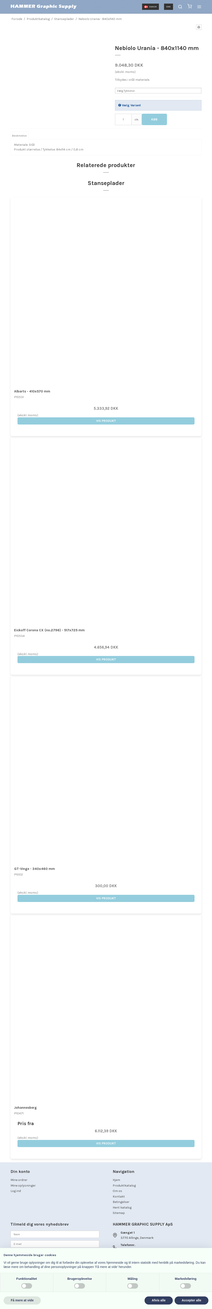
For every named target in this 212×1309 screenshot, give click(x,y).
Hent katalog (122, 1207)
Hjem (116, 1180)
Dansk (150, 6)
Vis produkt (106, 421)
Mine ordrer (19, 1180)
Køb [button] (154, 119)
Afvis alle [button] (158, 1300)
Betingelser (121, 1202)
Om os (117, 1191)
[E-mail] (55, 1244)
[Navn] (55, 1234)
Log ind (16, 1191)
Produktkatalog (124, 1185)
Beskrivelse (19, 135)
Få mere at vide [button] (22, 1300)
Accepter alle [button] (191, 1300)
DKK (168, 6)
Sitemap (119, 1213)
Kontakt (119, 1196)
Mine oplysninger (23, 1185)
